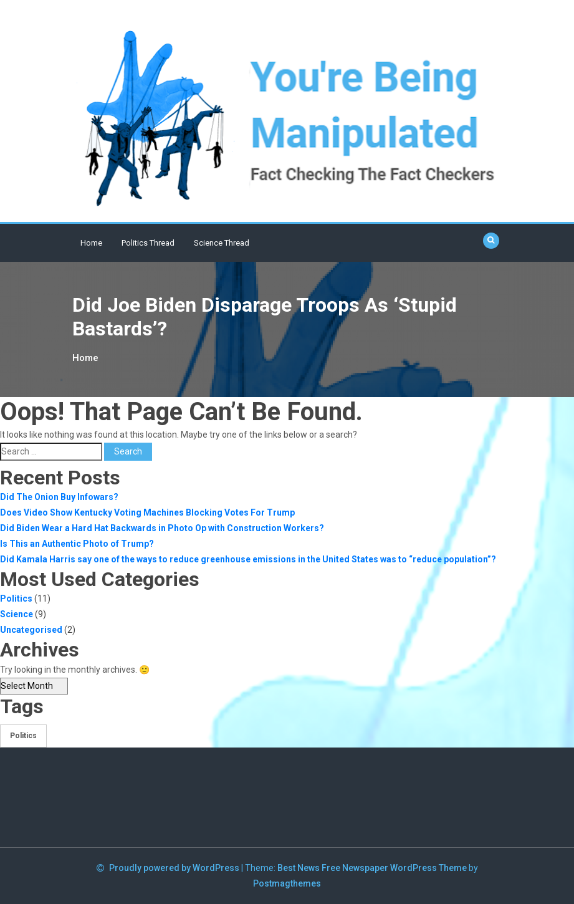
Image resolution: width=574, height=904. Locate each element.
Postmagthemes (287, 883)
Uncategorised (31, 630)
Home (91, 243)
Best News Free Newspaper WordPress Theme (372, 868)
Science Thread (221, 243)
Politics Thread (148, 243)
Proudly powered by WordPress (175, 868)
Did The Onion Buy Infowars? (59, 497)
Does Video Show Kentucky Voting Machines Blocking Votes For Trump (147, 512)
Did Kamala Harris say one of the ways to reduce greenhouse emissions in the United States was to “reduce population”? (248, 559)
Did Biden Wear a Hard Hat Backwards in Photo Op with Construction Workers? (162, 528)
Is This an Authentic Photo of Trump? (77, 544)
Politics (16, 598)
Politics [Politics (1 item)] (23, 735)
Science (16, 614)
